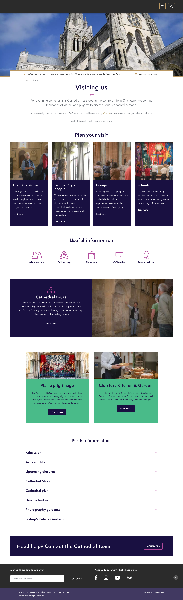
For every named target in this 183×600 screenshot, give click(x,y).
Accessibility (39, 595)
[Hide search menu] (171, 6)
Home (25, 80)
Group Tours (51, 323)
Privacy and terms (26, 595)
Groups (106, 113)
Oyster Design (158, 592)
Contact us (153, 546)
